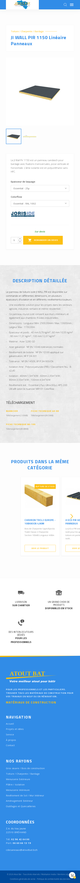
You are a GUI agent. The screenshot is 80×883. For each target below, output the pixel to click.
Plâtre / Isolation (15, 784)
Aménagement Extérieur (19, 800)
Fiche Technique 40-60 (45, 411)
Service (10, 734)
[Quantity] (14, 240)
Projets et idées (15, 729)
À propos (11, 739)
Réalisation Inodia (48, 874)
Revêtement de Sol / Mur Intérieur (25, 795)
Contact (10, 745)
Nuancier (12, 411)
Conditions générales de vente (22, 879)
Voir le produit (40, 548)
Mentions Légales (64, 874)
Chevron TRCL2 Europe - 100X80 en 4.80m (40, 521)
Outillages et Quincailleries (21, 806)
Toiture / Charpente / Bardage (27, 31)
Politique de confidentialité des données (53, 879)
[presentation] (8, 516)
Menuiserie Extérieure (18, 779)
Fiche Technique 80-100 (20, 424)
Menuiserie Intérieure (18, 790)
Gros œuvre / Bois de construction (25, 768)
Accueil (10, 723)
